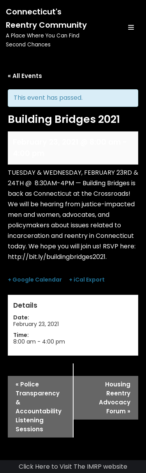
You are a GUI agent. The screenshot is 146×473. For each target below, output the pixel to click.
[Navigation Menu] (131, 27)
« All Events (25, 76)
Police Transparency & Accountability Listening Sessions (39, 406)
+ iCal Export (87, 279)
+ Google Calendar (35, 279)
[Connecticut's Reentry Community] (48, 27)
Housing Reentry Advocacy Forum (114, 397)
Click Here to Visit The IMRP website (73, 466)
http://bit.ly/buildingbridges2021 (57, 256)
